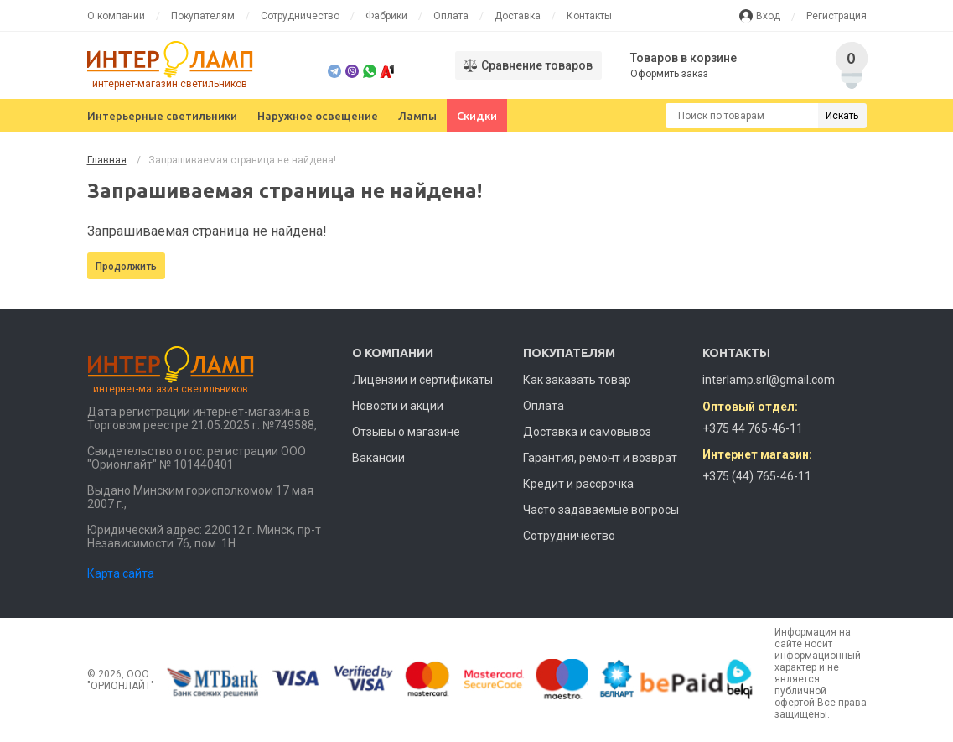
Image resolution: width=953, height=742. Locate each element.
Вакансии (378, 457)
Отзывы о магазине (406, 431)
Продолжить (126, 266)
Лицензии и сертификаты (422, 380)
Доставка (518, 16)
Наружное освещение (317, 116)
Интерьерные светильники (162, 116)
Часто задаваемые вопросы (601, 509)
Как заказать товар (577, 380)
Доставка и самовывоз (587, 431)
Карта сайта (120, 573)
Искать (842, 116)
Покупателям (203, 16)
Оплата (451, 16)
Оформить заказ (669, 74)
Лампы (417, 116)
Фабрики (386, 16)
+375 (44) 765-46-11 (756, 476)
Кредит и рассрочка (578, 483)
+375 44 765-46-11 (752, 428)
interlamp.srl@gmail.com (768, 380)
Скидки (477, 116)
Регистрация (836, 16)
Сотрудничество (300, 16)
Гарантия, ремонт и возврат (600, 457)
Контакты (589, 16)
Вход (768, 16)
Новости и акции (397, 406)
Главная (107, 160)
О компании (116, 16)
